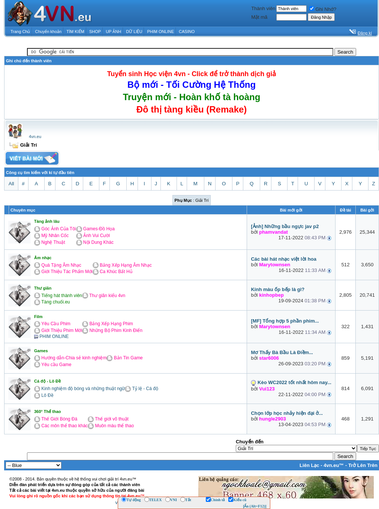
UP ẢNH (113, 31)
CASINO (187, 31)
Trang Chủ (20, 31)
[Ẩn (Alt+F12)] (255, 506)
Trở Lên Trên (363, 465)
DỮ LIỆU (134, 31)
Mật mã (259, 17)
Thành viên (263, 8)
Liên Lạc (309, 465)
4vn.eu (35, 136)
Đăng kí (365, 33)
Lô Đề (47, 395)
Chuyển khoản (48, 31)
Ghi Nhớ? (322, 9)
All (11, 183)
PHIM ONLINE (160, 31)
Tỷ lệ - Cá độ (145, 388)
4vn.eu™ (334, 465)
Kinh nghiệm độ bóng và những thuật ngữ (83, 388)
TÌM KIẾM (75, 31)
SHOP (95, 31)
